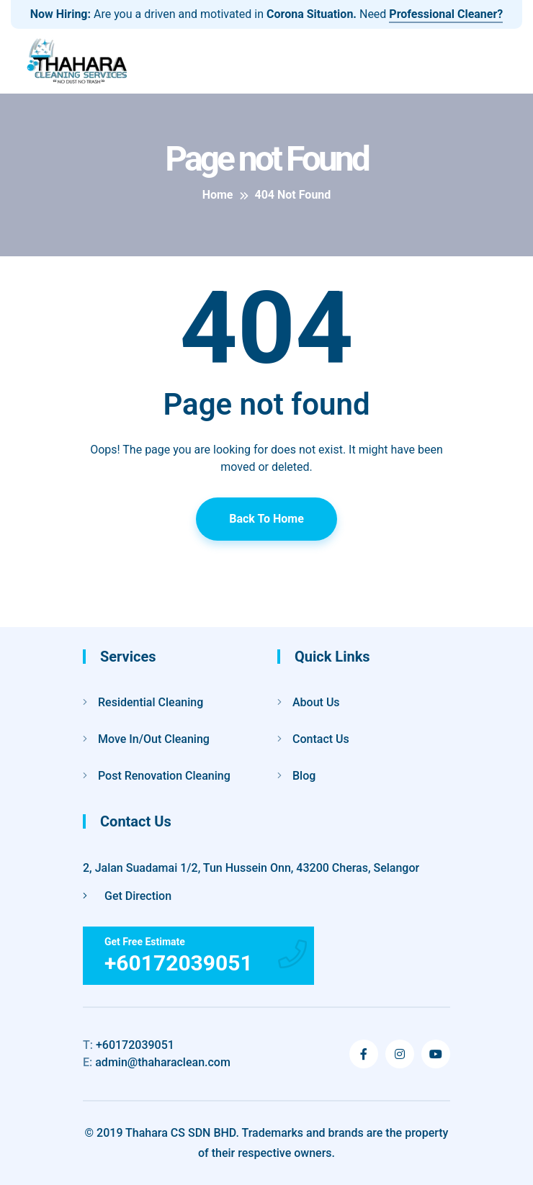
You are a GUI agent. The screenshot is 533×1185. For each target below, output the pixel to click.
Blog (303, 776)
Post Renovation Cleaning (164, 776)
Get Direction (127, 896)
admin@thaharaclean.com (156, 1062)
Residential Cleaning (150, 702)
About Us (316, 702)
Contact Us (320, 739)
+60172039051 (128, 1045)
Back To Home (266, 519)
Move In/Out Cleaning (154, 739)
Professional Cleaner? (446, 14)
